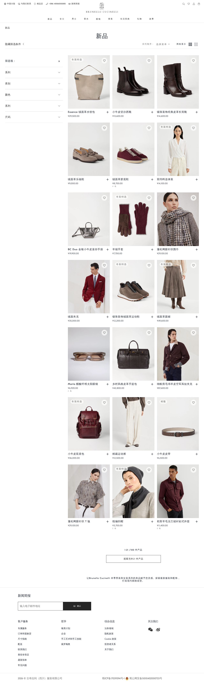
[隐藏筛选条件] (59, 61)
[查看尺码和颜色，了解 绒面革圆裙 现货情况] (197, 316)
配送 (20, 644)
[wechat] (150, 629)
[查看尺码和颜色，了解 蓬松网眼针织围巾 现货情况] (197, 249)
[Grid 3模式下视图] (190, 44)
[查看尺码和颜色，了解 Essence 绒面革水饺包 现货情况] (108, 112)
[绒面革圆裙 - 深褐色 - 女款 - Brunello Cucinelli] (178, 286)
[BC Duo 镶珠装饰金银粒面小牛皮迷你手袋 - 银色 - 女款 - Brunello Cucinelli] (89, 219)
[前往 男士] (74, 19)
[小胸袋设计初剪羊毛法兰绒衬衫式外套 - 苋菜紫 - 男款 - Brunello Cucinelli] (178, 491)
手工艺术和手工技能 (71, 639)
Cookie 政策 (110, 639)
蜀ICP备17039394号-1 (113, 678)
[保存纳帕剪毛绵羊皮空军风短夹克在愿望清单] (193, 333)
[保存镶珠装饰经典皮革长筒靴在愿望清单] (193, 61)
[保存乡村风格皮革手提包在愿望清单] (149, 333)
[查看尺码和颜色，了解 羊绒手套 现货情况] (152, 249)
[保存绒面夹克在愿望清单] (104, 265)
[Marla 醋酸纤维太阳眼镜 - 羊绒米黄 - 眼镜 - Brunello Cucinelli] (89, 354)
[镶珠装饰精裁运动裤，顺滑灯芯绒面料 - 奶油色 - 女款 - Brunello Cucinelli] (133, 424)
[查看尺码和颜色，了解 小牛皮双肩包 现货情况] (108, 454)
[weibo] (158, 629)
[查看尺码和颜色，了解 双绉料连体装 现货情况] (197, 179)
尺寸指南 (22, 639)
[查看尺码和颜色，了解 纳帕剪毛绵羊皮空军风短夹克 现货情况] (197, 384)
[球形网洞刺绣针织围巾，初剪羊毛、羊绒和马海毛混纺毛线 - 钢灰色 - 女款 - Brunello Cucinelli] (178, 219)
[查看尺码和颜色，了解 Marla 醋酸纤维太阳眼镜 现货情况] (108, 384)
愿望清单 (22, 660)
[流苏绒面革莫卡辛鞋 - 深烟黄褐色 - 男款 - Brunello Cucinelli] (89, 149)
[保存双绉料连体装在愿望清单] (193, 128)
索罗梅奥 (65, 644)
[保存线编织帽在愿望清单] (149, 470)
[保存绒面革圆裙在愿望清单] (193, 265)
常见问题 (22, 665)
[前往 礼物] (139, 19)
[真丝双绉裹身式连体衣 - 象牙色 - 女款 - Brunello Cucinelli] (178, 149)
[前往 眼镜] (98, 19)
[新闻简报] (40, 606)
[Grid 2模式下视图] (196, 44)
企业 (63, 633)
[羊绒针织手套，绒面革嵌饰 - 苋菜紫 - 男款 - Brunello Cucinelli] (133, 219)
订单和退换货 (24, 633)
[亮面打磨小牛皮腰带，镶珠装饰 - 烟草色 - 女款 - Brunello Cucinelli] (178, 424)
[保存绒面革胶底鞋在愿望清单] (149, 128)
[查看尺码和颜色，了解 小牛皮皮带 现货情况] (197, 454)
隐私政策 (109, 633)
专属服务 (22, 628)
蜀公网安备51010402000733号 (145, 678)
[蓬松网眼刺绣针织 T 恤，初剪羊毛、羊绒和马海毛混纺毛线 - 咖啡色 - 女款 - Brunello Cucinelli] (89, 491)
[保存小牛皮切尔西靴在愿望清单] (149, 61)
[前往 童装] (110, 19)
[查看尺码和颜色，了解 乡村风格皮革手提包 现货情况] (152, 384)
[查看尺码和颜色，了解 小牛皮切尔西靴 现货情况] (152, 112)
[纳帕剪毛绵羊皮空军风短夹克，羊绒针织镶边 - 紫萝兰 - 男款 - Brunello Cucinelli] (178, 354)
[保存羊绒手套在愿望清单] (149, 198)
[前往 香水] (86, 19)
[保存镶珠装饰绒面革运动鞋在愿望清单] (149, 265)
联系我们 (22, 649)
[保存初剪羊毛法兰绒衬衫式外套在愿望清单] (193, 470)
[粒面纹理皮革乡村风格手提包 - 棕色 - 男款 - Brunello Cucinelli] (133, 354)
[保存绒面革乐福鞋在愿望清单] (104, 128)
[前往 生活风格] (125, 19)
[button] (9, 4)
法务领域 (109, 628)
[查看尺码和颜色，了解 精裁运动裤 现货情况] (152, 454)
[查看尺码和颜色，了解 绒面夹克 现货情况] (108, 316)
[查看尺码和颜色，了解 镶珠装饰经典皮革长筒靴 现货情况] (197, 112)
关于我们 (109, 649)
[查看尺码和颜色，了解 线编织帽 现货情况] (152, 521)
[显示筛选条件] (15, 44)
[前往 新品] (50, 19)
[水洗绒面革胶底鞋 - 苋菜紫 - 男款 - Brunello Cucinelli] (133, 149)
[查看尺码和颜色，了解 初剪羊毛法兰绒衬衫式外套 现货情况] (197, 521)
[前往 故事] (151, 19)
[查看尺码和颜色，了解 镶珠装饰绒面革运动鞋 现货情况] (152, 316)
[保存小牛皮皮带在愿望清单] (193, 402)
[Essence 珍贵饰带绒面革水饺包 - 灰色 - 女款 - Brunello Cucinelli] (89, 82)
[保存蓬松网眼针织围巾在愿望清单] (193, 198)
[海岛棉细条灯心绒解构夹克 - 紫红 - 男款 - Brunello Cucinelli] (89, 286)
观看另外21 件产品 (133, 558)
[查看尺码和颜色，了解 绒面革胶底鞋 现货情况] (152, 179)
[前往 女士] (62, 19)
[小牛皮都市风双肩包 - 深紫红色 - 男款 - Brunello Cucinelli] (89, 424)
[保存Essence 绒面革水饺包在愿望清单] (104, 61)
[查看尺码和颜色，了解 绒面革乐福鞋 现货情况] (108, 179)
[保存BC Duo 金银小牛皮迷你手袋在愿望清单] (104, 198)
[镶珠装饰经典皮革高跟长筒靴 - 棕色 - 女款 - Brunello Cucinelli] (178, 82)
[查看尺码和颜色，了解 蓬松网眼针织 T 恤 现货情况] (108, 521)
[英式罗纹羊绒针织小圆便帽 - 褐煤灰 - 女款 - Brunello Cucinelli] (133, 491)
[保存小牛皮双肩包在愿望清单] (104, 402)
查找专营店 (23, 654)
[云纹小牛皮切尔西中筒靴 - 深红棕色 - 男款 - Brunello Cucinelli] (133, 82)
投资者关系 (110, 644)
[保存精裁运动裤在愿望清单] (149, 402)
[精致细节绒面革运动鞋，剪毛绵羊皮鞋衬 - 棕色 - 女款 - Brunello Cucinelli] (133, 286)
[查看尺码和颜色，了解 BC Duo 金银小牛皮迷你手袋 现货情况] (108, 249)
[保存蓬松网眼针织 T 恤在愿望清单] (104, 470)
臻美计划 (65, 628)
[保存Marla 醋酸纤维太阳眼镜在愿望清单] (104, 333)
